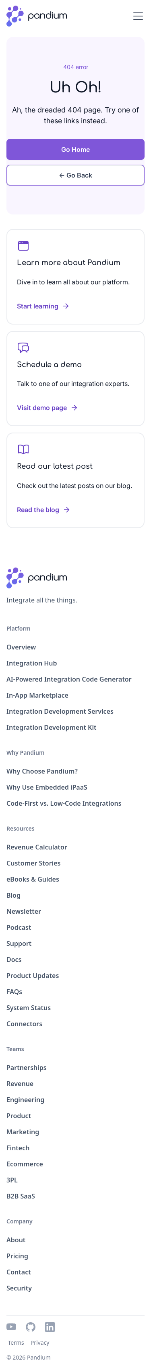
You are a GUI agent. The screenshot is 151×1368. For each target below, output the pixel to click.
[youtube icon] (11, 1327)
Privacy (40, 1342)
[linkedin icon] (50, 1327)
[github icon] (30, 1327)
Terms (16, 1342)
